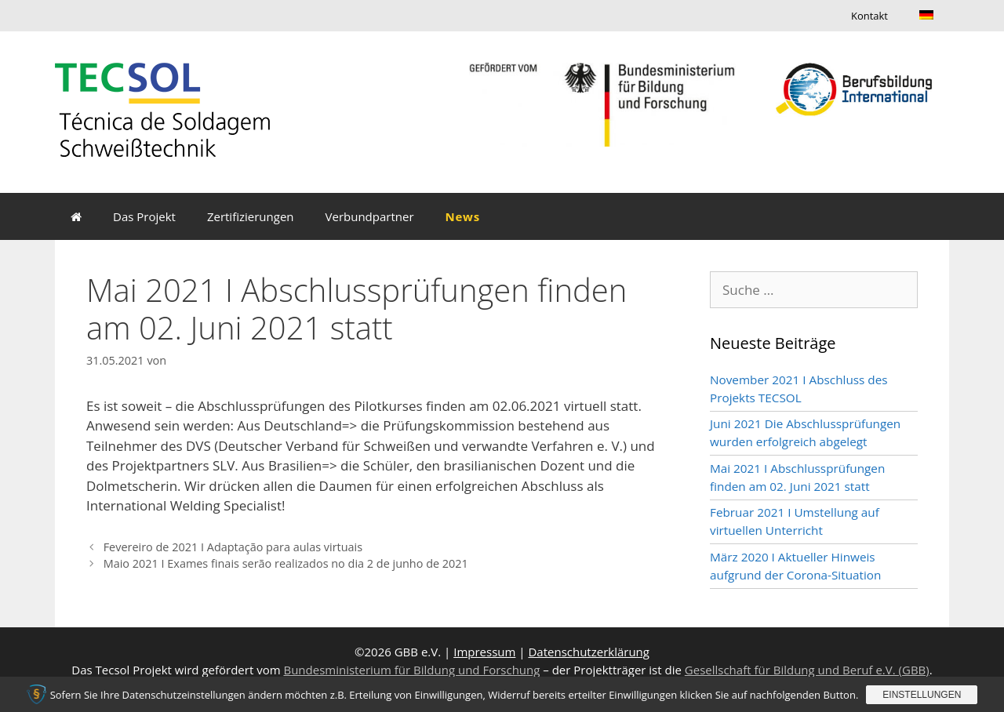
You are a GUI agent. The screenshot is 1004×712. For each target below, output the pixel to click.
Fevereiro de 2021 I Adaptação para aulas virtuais (233, 546)
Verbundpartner (370, 216)
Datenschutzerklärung (588, 651)
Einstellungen (921, 694)
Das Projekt (144, 216)
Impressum (484, 651)
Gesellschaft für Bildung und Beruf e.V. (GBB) (807, 669)
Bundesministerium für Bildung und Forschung (411, 669)
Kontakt (869, 16)
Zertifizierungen (250, 216)
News (463, 216)
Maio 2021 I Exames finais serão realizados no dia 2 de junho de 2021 (286, 563)
